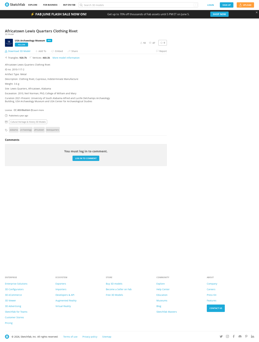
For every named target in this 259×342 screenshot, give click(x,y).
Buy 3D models (114, 283)
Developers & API (65, 294)
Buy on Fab (69, 4)
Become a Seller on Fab (119, 289)
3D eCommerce (13, 294)
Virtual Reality (63, 306)
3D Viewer (10, 300)
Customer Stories (14, 317)
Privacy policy (89, 336)
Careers (211, 289)
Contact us (215, 308)
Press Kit (211, 294)
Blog (158, 306)
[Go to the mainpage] (15, 4)
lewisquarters (52, 220)
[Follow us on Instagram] (227, 337)
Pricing (9, 323)
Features (211, 300)
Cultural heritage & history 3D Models (28, 212)
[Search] (138, 4)
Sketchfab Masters (166, 311)
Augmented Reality (66, 300)
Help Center (163, 289)
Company (212, 283)
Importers (61, 289)
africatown (39, 220)
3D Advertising (13, 306)
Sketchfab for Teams (16, 311)
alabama (14, 220)
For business (50, 4)
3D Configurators (14, 289)
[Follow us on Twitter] (221, 337)
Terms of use (70, 336)
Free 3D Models (114, 294)
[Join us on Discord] (240, 337)
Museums (161, 300)
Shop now (219, 14)
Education (161, 294)
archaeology (26, 220)
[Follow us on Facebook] (233, 337)
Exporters (61, 283)
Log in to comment (86, 249)
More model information (66, 148)
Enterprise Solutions (16, 283)
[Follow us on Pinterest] (246, 337)
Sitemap (106, 336)
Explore (32, 4)
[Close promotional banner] (257, 12)
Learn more (37, 200)
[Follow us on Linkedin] (252, 337)
